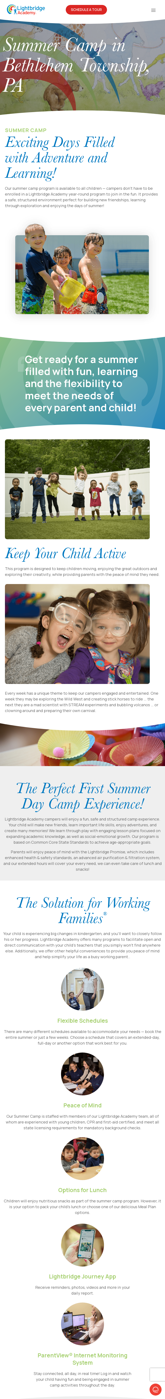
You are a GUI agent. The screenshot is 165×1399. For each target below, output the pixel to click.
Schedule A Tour (86, 9)
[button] (155, 1389)
